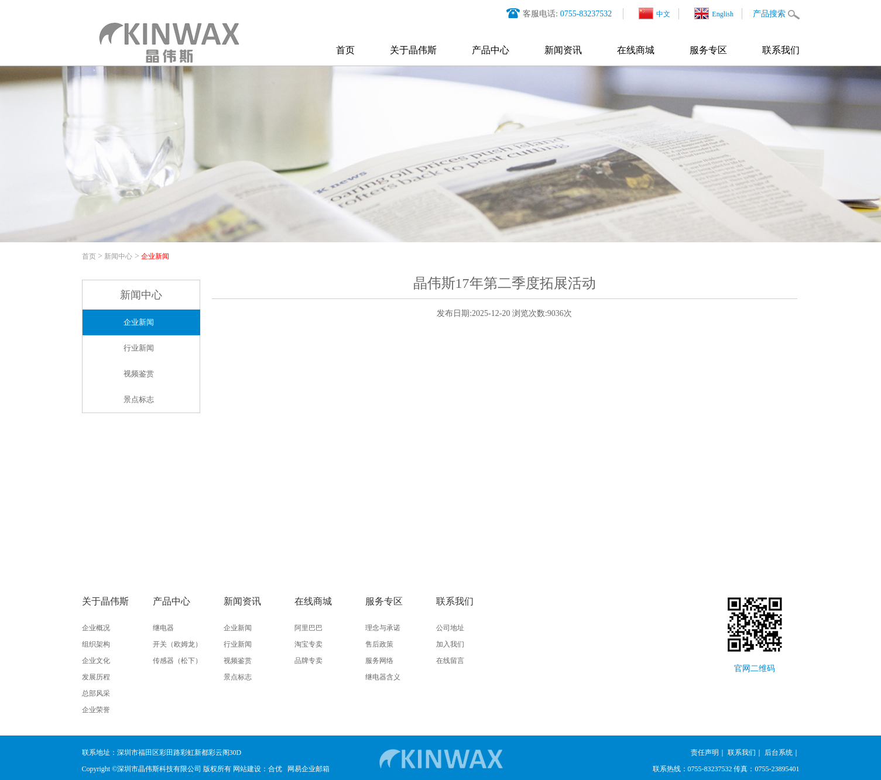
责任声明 (705, 752)
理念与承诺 (382, 628)
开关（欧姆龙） (177, 644)
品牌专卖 (308, 661)
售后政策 (379, 644)
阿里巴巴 (308, 628)
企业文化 (96, 661)
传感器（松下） (177, 661)
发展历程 (96, 677)
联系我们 (781, 50)
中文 (654, 13)
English (713, 13)
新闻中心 (118, 256)
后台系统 (779, 752)
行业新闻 (139, 347)
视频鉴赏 (139, 373)
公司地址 (450, 628)
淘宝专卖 (308, 644)
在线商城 (635, 50)
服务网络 (379, 661)
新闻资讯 (563, 50)
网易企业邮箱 (308, 769)
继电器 (163, 628)
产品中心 (490, 50)
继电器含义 (382, 677)
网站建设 (247, 769)
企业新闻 (155, 256)
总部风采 (96, 693)
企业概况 (96, 628)
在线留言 (450, 661)
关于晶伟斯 (413, 50)
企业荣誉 (96, 710)
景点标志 (139, 399)
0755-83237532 (586, 13)
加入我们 (450, 644)
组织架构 (96, 644)
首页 (345, 50)
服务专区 (708, 50)
